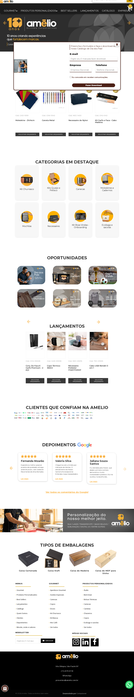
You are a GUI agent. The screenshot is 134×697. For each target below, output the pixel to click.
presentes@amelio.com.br (67, 680)
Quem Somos (22, 613)
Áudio (86, 590)
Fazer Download (94, 85)
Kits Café (53, 622)
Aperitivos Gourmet (58, 590)
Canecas (53, 599)
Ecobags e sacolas (91, 622)
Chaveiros (88, 613)
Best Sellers (21, 599)
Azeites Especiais (57, 595)
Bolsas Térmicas (90, 599)
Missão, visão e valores (26, 627)
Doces (52, 608)
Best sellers (69, 10)
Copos (52, 604)
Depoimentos (22, 622)
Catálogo (108, 10)
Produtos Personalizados (27, 595)
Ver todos (54, 627)
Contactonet (81, 693)
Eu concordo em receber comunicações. (89, 77)
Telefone (101, 65)
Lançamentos (89, 10)
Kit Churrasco (55, 613)
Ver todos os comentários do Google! (67, 492)
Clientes (20, 618)
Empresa (75, 65)
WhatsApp (129, 685)
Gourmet (20, 590)
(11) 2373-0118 (67, 671)
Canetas (87, 608)
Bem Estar (88, 595)
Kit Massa (54, 618)
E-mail (74, 54)
